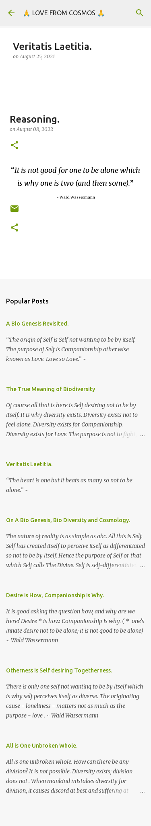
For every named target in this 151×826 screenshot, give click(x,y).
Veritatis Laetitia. (29, 464)
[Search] (140, 13)
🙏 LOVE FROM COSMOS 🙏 (64, 12)
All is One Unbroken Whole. (41, 745)
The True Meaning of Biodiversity (50, 389)
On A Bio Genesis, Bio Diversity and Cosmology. (68, 520)
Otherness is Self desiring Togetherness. (59, 670)
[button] (14, 145)
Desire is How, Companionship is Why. (55, 595)
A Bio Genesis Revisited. (37, 323)
